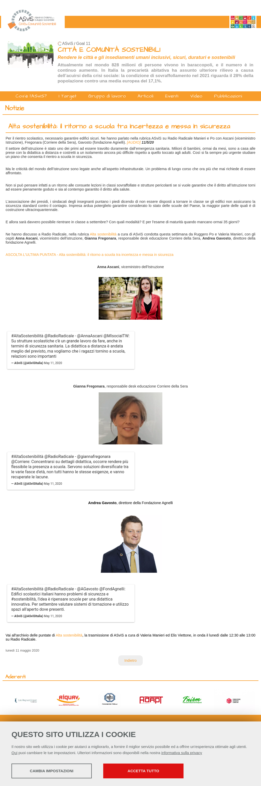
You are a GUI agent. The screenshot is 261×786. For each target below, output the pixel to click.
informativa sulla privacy (181, 753)
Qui (14, 753)
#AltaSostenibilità (27, 335)
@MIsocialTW (116, 335)
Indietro (130, 660)
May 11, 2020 (53, 363)
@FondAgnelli (111, 589)
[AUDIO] (134, 142)
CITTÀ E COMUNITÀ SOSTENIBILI (109, 50)
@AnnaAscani (89, 335)
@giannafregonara (93, 456)
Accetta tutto (143, 771)
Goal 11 (83, 43)
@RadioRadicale (59, 335)
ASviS (67, 43)
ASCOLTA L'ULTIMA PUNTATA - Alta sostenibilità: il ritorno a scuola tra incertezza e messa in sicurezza (90, 255)
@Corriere (20, 461)
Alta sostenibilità (103, 234)
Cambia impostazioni (51, 771)
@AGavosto (87, 589)
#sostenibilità (23, 599)
